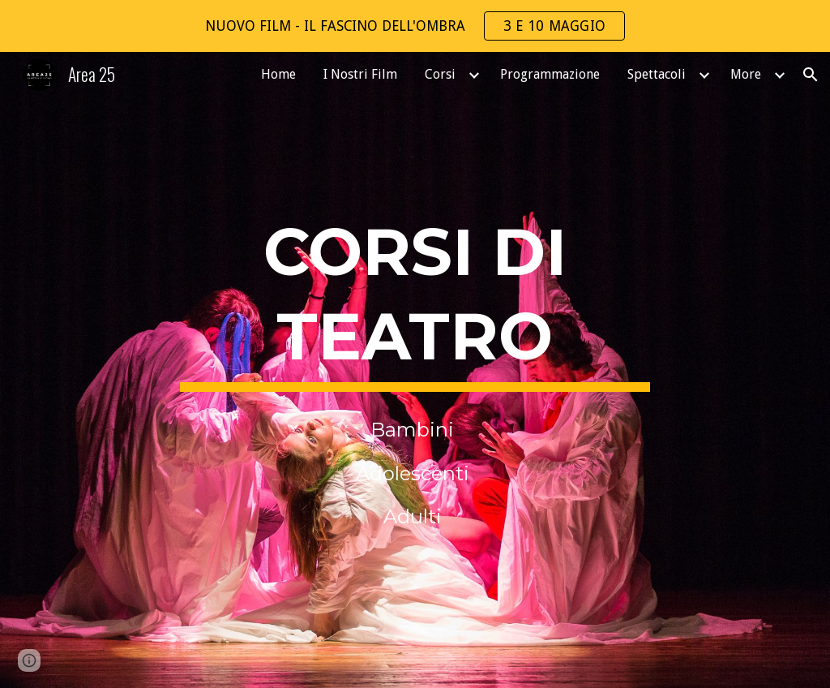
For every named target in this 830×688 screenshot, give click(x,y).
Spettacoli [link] (656, 74)
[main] (414, 299)
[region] (415, 26)
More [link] (745, 74)
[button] (810, 74)
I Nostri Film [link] (360, 74)
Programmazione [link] (550, 74)
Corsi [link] (440, 74)
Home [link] (278, 74)
